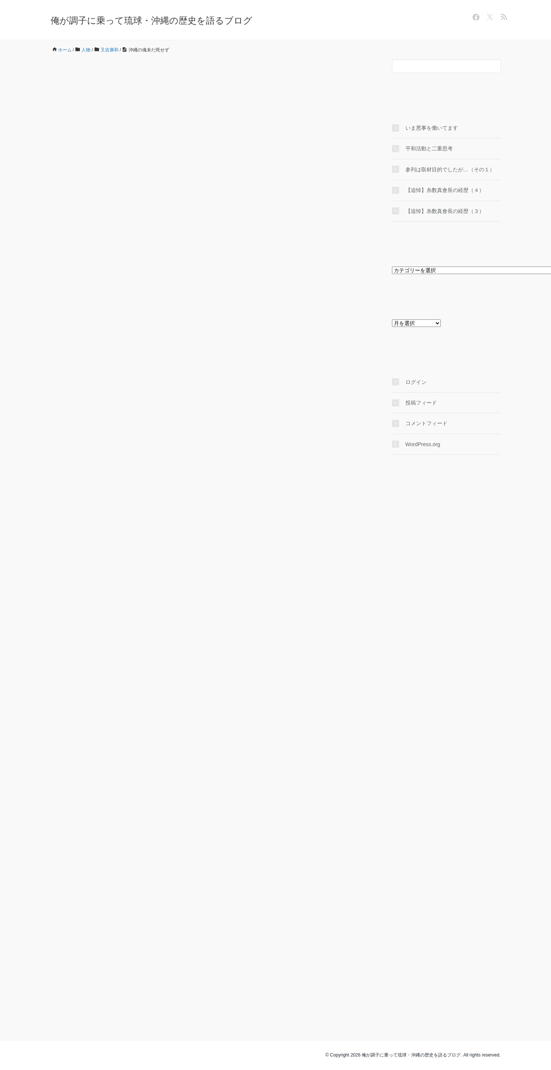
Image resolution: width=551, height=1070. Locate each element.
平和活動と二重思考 (429, 148)
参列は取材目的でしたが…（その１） (450, 169)
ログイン (415, 382)
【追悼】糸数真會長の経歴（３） (444, 211)
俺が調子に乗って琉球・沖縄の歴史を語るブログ (151, 20)
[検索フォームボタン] (494, 66)
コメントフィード (426, 423)
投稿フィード (421, 403)
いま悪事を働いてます (431, 128)
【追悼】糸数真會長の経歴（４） (444, 190)
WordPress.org (422, 444)
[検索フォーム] (438, 66)
